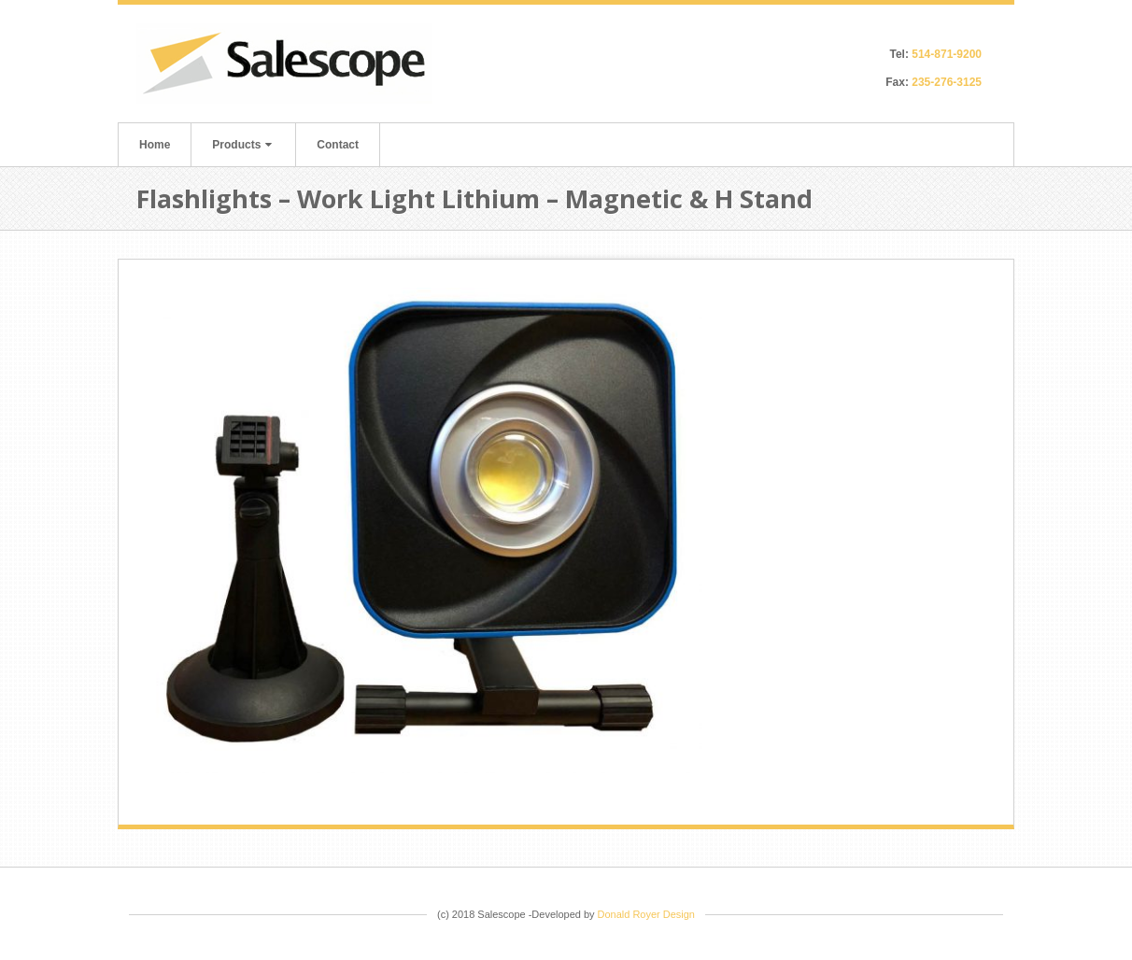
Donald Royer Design (646, 914)
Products (242, 144)
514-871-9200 (947, 54)
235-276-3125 (947, 82)
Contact (338, 144)
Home (154, 144)
